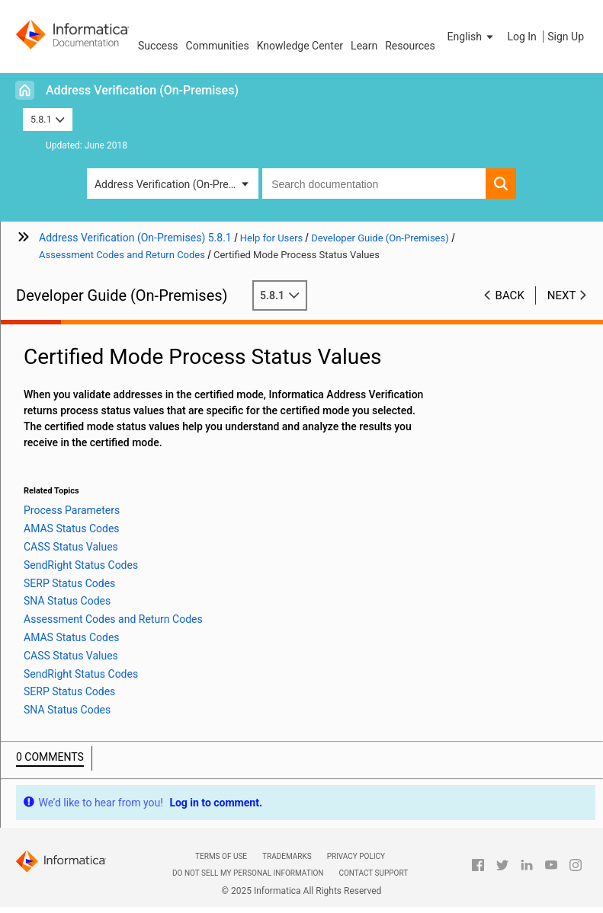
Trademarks (287, 856)
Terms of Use (221, 856)
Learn (364, 46)
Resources (410, 46)
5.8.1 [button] (47, 119)
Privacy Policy (356, 856)
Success (158, 46)
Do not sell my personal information (247, 873)
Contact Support (373, 873)
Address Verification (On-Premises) (142, 90)
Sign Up (565, 36)
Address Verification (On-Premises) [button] (176, 184)
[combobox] (374, 183)
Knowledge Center (300, 46)
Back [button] (510, 295)
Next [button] (561, 295)
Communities (217, 46)
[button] (472, 36)
